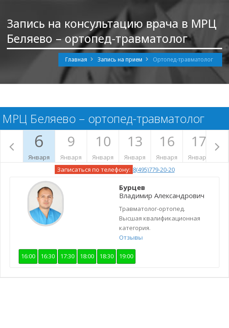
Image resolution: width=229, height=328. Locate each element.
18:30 (106, 256)
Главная (76, 59)
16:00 (28, 256)
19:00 (126, 256)
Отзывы (131, 237)
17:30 (67, 256)
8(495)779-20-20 (154, 169)
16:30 (48, 256)
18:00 (87, 256)
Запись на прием (120, 59)
